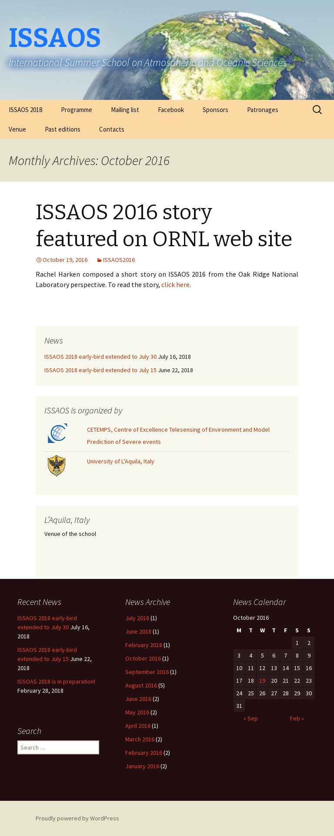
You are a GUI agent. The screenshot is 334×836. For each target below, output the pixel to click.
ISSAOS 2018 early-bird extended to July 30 (100, 356)
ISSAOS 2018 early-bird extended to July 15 (100, 370)
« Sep (251, 718)
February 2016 (143, 753)
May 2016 (137, 712)
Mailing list (125, 110)
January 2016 (142, 766)
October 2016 (143, 658)
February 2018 (143, 645)
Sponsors (215, 110)
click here (175, 284)
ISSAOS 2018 (25, 110)
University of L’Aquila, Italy (120, 461)
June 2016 (138, 699)
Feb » (297, 718)
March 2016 (139, 739)
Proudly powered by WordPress (77, 818)
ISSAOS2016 (119, 260)
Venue (17, 129)
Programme (76, 110)
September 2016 (147, 672)
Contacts (111, 129)
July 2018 (137, 618)
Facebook (171, 110)
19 (262, 680)
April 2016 (137, 726)
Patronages (262, 110)
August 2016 (141, 685)
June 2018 (138, 631)
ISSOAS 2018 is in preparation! (56, 681)
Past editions (62, 129)
